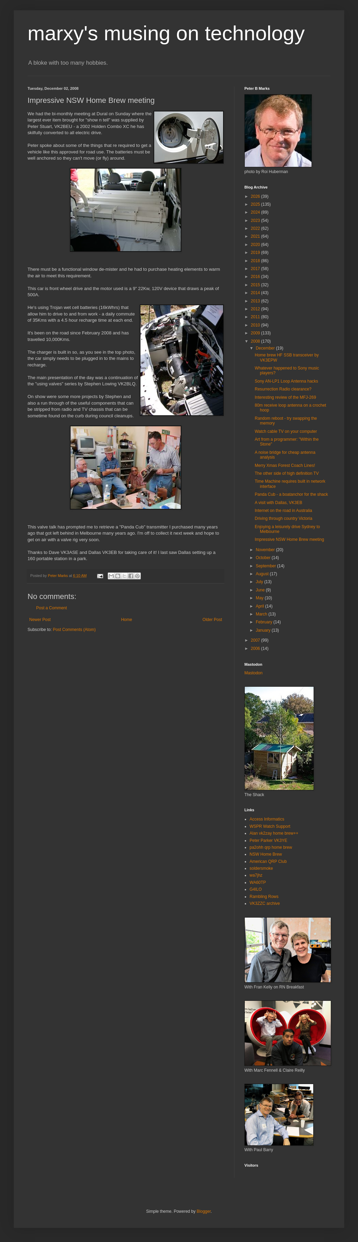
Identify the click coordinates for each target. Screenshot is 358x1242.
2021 (256, 236)
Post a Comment (51, 608)
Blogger (204, 1211)
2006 (256, 648)
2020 (256, 244)
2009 (256, 333)
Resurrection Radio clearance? (283, 389)
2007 (256, 640)
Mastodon (253, 673)
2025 (256, 204)
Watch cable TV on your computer (286, 431)
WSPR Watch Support (270, 826)
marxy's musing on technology (166, 33)
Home (126, 619)
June (261, 590)
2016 (256, 276)
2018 (256, 260)
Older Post (212, 619)
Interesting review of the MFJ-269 (285, 397)
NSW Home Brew (266, 854)
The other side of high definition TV (287, 473)
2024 (256, 212)
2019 (256, 252)
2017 (256, 268)
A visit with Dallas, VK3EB (278, 502)
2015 (256, 284)
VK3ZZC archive (265, 903)
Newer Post (40, 619)
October (264, 557)
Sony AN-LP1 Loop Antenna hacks (286, 381)
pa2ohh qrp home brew (271, 847)
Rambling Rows (264, 896)
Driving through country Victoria (283, 518)
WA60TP (258, 882)
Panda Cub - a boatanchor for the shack (291, 494)
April (260, 606)
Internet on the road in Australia (283, 510)
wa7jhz (256, 875)
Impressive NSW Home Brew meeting (289, 539)
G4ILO (256, 889)
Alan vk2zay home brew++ (274, 833)
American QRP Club (268, 861)
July (260, 581)
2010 (256, 325)
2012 (256, 309)
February (264, 622)
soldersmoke (261, 868)
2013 (256, 301)
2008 (256, 341)
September (266, 566)
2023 (256, 220)
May (260, 598)
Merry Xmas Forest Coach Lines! (285, 465)
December (266, 348)
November (266, 549)
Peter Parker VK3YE (268, 840)
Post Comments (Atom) (74, 629)
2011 (256, 316)
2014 (256, 292)
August (263, 573)
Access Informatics (267, 819)
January (264, 630)
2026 (256, 196)
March (262, 614)
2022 (256, 228)
